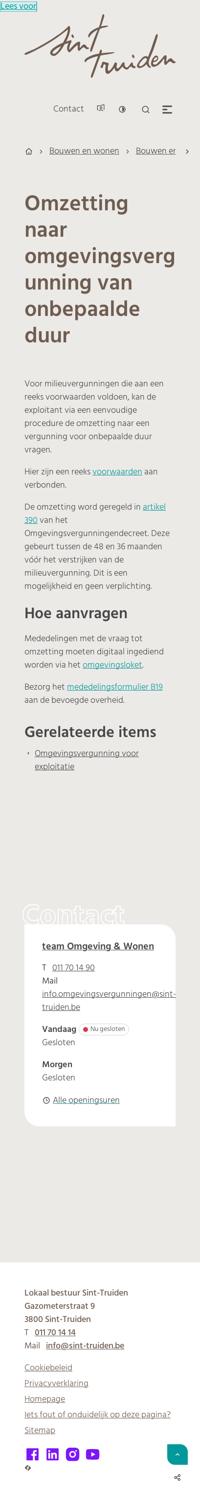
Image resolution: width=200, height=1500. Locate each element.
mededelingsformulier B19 (115, 687)
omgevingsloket (112, 665)
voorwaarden (117, 472)
